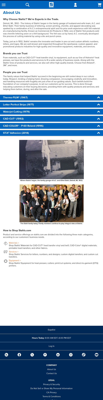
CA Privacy (51, 392)
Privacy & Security (51, 384)
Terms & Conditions (52, 396)
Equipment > (15, 260)
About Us (51, 369)
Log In (51, 346)
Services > (13, 251)
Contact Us (51, 373)
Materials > (14, 243)
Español (51, 329)
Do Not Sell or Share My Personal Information (51, 388)
